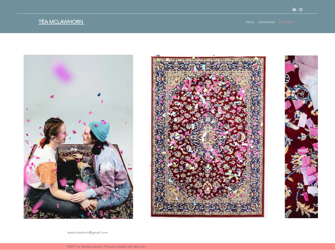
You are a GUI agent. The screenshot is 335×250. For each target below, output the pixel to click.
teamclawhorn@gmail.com (88, 232)
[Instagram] (301, 9)
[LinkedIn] (294, 9)
